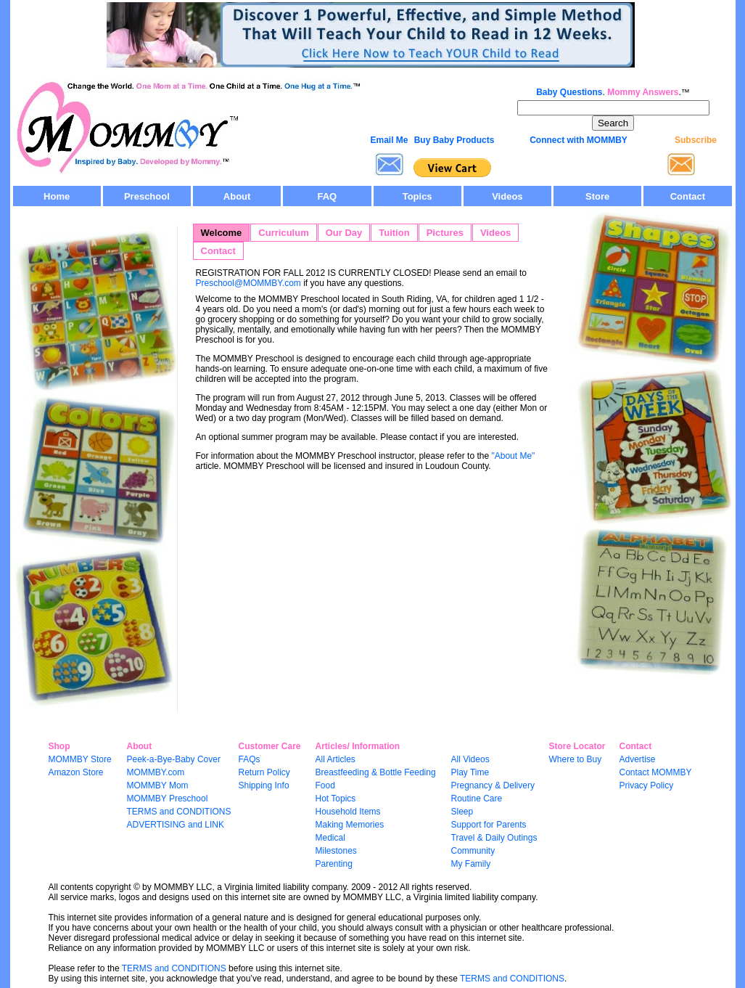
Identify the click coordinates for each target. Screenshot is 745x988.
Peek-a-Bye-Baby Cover (174, 759)
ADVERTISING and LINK (176, 825)
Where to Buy (575, 759)
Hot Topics (336, 798)
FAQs (249, 759)
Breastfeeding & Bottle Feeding (376, 772)
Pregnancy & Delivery (493, 785)
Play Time (470, 772)
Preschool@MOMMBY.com (248, 283)
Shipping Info (264, 785)
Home (57, 196)
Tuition (394, 232)
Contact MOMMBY (656, 772)
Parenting (334, 864)
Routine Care (477, 798)
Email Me (389, 140)
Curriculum (283, 232)
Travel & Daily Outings (494, 838)
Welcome (221, 232)
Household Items (348, 812)
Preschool (147, 196)
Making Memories (350, 825)
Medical (330, 838)
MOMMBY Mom (158, 785)
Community (473, 851)
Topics (417, 196)
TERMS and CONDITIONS (179, 812)
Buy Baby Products (454, 140)
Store (597, 196)
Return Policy (264, 772)
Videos (507, 196)
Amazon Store (76, 772)
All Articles (335, 759)
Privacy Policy (647, 785)
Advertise (638, 759)
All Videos (470, 759)
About (237, 196)
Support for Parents (489, 825)
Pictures (445, 232)
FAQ (327, 196)
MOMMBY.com (156, 772)
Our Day (344, 232)
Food (325, 785)
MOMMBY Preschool (167, 798)
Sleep (462, 812)
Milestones (336, 851)
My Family (471, 864)
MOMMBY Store (80, 759)
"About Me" (512, 456)
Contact (687, 196)
